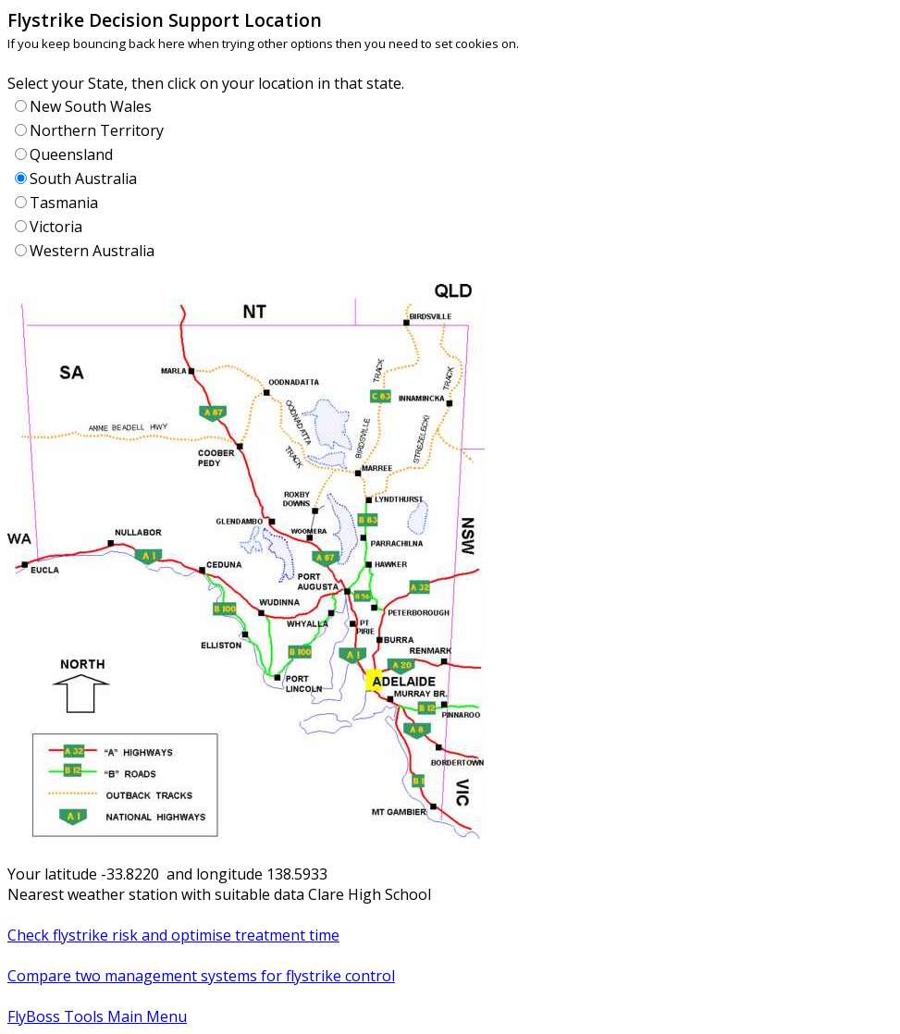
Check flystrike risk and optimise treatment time (173, 935)
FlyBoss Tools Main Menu (97, 1016)
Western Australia (92, 250)
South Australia (83, 178)
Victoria (56, 226)
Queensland (71, 154)
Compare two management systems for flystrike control (201, 976)
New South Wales (91, 106)
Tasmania (64, 202)
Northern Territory (97, 130)
